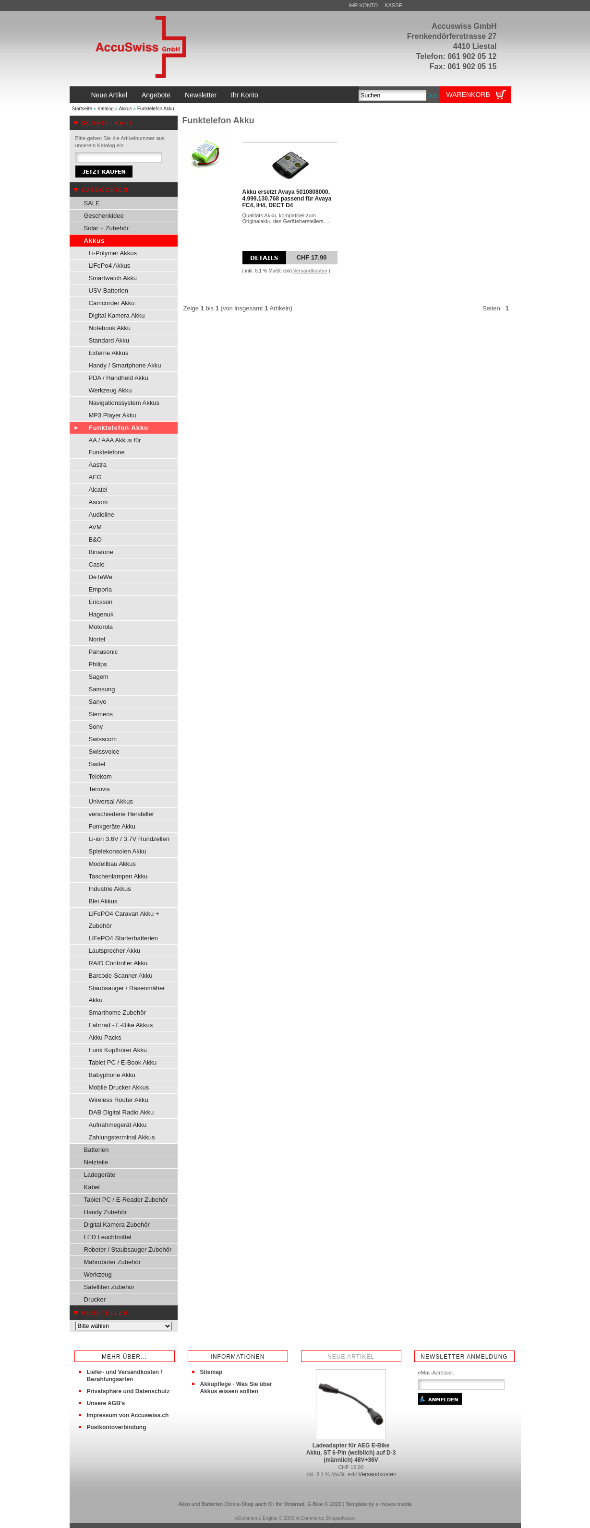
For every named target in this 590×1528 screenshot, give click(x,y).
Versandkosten (310, 270)
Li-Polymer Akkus (113, 253)
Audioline (102, 514)
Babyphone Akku (112, 1074)
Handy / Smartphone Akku (125, 365)
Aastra (98, 464)
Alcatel (98, 489)
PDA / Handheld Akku (118, 377)
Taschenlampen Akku (118, 876)
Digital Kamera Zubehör (117, 1224)
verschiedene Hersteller (122, 813)
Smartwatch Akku (113, 278)
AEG (95, 477)
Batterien (96, 1149)
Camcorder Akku (112, 303)
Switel (97, 764)
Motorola (101, 626)
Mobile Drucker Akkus (119, 1087)
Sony (96, 726)
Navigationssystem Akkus (124, 402)
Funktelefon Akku (155, 108)
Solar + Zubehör (106, 228)
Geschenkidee (104, 215)
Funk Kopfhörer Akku (118, 1050)
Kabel (92, 1187)
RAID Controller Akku (118, 963)
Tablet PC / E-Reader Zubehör (126, 1199)
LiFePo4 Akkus (110, 265)
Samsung (102, 689)
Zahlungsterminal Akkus (122, 1137)
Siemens (101, 714)
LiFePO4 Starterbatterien (123, 938)
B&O (95, 539)
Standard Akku (109, 340)
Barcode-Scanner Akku (121, 975)
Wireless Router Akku (118, 1099)
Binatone (101, 552)
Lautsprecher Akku (115, 950)
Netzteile (96, 1162)
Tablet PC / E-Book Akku (123, 1062)
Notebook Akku (110, 328)
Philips (98, 664)
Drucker (95, 1299)
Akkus (125, 108)
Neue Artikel (109, 95)
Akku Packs (105, 1037)
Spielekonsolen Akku (117, 851)
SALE (92, 203)
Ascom (98, 502)
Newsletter (201, 95)
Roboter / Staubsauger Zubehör (128, 1249)
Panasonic (103, 651)
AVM (95, 527)
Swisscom (103, 739)
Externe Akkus (109, 352)
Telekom (100, 776)
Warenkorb (468, 94)
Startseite (82, 108)
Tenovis (99, 789)
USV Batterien (108, 290)
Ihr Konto (363, 5)
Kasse (393, 5)
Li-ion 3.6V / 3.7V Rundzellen (129, 838)
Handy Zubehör (105, 1212)
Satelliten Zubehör (109, 1287)
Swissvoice (104, 751)
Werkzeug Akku (110, 390)
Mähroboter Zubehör (112, 1262)
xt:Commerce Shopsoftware (325, 1518)
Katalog (105, 108)
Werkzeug (98, 1274)
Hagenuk (101, 614)
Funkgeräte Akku (112, 826)
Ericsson (101, 601)
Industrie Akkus (110, 888)
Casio (97, 564)
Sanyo (98, 701)
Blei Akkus (103, 901)
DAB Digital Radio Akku (121, 1112)
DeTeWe (101, 576)
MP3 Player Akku (112, 415)
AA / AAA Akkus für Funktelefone (115, 446)
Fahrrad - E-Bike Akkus (121, 1025)
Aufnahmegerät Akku (118, 1124)
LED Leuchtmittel (108, 1237)
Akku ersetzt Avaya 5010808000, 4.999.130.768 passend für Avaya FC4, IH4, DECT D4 (287, 199)
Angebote (156, 95)
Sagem (98, 676)
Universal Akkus (111, 801)
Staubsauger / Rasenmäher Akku (127, 994)
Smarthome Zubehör (117, 1012)
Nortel (97, 639)
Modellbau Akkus (112, 863)
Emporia (100, 589)
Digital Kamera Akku (117, 315)
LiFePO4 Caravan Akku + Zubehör (124, 919)
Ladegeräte (100, 1174)
